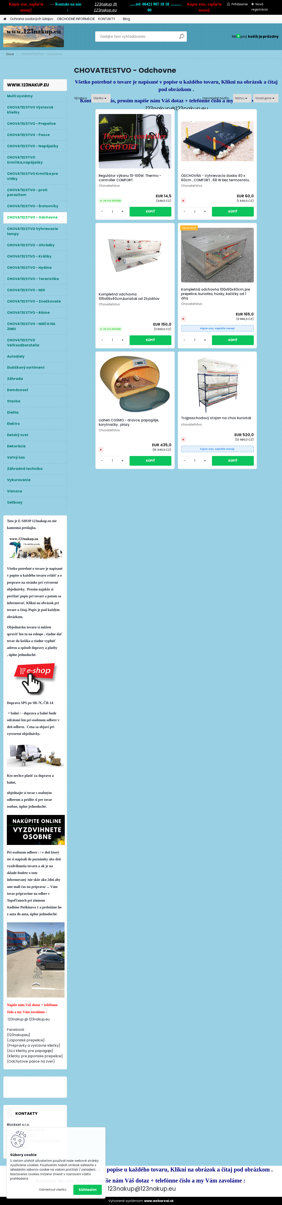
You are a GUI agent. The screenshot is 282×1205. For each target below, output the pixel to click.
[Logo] (33, 37)
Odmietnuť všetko (52, 1190)
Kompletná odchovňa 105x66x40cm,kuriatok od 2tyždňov (237, 180)
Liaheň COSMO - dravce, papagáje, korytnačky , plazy (171, 301)
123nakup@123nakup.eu (176, 108)
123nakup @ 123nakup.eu (29, 1019)
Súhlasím (87, 1189)
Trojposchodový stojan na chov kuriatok (242, 297)
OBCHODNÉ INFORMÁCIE (76, 19)
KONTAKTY (106, 19)
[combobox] (242, 98)
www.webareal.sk (159, 1201)
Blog (126, 19)
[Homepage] (4, 19)
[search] (181, 38)
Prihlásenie (240, 4)
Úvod (10, 54)
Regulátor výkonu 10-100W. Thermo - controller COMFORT (104, 179)
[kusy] (89, 216)
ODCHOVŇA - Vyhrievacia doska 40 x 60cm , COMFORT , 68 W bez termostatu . (175, 180)
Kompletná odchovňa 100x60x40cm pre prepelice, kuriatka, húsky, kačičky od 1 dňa (106, 298)
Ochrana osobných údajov (31, 19)
